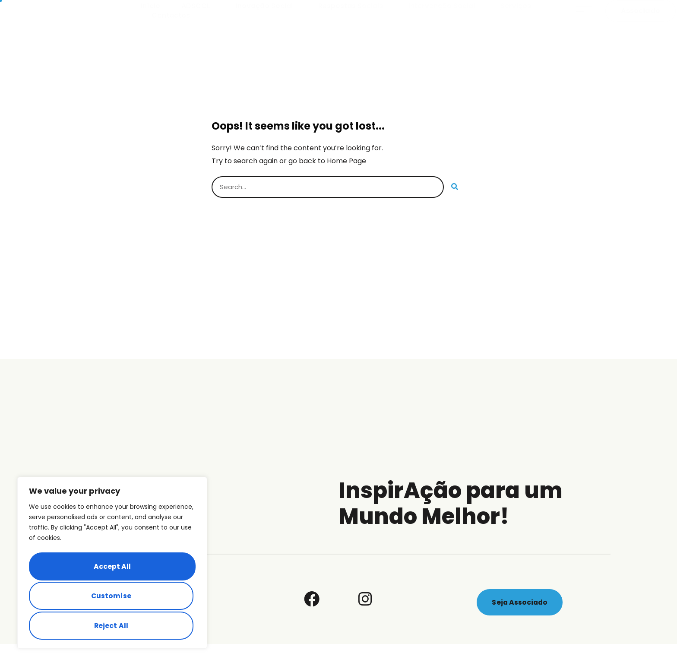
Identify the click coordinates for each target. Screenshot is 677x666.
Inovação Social (266, 17)
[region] (112, 565)
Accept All (112, 625)
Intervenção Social (443, 17)
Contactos (171, 27)
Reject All (111, 597)
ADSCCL (198, 17)
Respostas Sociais (352, 17)
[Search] (454, 209)
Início (150, 17)
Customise (111, 569)
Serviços (517, 17)
